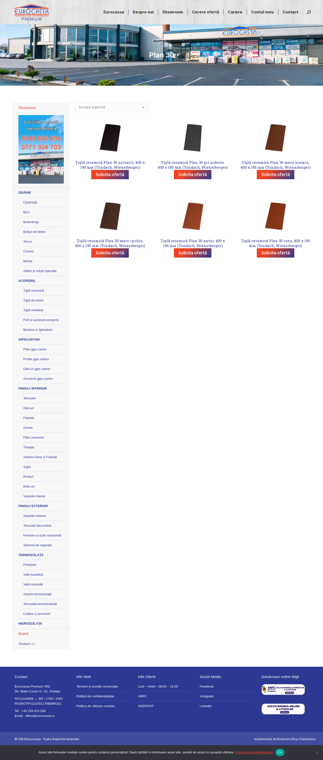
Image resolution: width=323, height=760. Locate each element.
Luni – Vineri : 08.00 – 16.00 (158, 700)
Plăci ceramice (33, 451)
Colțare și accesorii (36, 627)
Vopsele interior (34, 509)
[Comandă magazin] (112, 121)
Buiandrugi (31, 235)
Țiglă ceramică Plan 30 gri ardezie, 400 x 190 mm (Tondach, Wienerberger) (192, 178)
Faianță (28, 431)
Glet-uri (28, 421)
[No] (316, 752)
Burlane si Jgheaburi (37, 343)
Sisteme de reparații (37, 558)
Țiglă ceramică (33, 304)
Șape (27, 480)
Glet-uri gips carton (36, 382)
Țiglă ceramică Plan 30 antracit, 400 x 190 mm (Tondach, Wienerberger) (110, 178)
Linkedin (205, 719)
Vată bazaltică (33, 588)
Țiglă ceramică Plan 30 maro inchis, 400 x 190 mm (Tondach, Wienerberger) (110, 256)
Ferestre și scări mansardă (42, 549)
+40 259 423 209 (231, 6)
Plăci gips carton (35, 363)
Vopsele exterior (34, 529)
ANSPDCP (146, 719)
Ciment (28, 265)
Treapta (28, 461)
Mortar (28, 274)
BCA (26, 225)
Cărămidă (30, 216)
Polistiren (29, 578)
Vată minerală (33, 598)
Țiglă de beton (33, 314)
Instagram (207, 710)
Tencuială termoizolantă (40, 617)
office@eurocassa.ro (39, 729)
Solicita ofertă (110, 187)
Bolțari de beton (34, 245)
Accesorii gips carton (38, 392)
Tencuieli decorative (37, 539)
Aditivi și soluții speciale (40, 284)
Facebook (207, 700)
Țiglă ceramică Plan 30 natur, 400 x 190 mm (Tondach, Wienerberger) (192, 256)
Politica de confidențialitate (254, 752)
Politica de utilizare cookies (95, 719)
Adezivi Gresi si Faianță (40, 470)
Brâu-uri (29, 500)
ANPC (142, 710)
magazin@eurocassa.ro (269, 6)
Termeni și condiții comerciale (97, 700)
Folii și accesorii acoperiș (41, 333)
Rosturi (28, 490)
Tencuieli (29, 412)
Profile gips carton (36, 372)
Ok (280, 752)
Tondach (24, 657)
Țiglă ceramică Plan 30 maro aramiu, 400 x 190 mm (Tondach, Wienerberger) (275, 178)
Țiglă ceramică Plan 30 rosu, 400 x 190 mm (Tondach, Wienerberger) (275, 256)
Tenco (27, 255)
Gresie (28, 441)
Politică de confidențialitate (95, 710)
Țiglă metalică (33, 323)
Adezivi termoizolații (37, 607)
